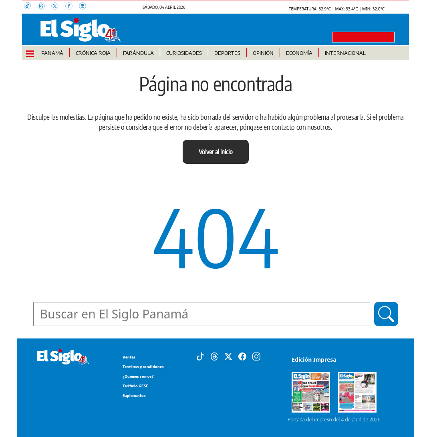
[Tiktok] (200, 356)
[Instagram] (256, 356)
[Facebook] (242, 356)
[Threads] (214, 356)
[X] (228, 356)
